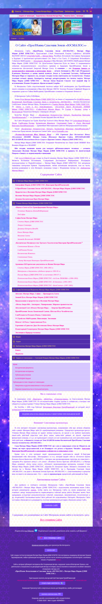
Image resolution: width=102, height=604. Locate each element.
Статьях (68, 109)
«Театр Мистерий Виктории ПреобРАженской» (36, 260)
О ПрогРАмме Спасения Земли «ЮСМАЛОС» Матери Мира (50, 188)
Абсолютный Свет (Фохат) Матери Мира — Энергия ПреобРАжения (43, 308)
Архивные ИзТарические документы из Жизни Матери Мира (40, 264)
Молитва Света (69, 16)
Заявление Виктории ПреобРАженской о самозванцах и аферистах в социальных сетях (51, 449)
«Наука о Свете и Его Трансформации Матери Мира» (36, 207)
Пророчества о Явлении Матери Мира (49, 16)
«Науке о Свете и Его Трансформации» (34, 107)
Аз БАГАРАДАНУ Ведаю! (23, 378)
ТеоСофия (21, 214)
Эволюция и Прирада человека (27, 332)
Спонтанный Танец (64, 123)
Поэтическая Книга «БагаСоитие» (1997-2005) (45, 285)
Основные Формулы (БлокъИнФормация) (33, 211)
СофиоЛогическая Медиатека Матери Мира (42, 289)
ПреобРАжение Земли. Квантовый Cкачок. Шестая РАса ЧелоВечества (44, 311)
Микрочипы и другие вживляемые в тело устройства (33, 386)
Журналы (19, 354)
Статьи (30, 221)
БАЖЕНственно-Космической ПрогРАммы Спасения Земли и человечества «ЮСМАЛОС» (51, 100)
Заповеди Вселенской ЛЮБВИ (29, 239)
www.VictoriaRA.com (60, 131)
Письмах (78, 109)
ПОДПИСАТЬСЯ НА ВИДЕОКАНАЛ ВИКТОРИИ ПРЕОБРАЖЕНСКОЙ (51, 414)
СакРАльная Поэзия (26, 123)
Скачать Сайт (51, 550)
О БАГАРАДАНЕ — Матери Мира (40, 56)
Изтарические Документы (24, 368)
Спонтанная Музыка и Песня (29, 246)
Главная (13, 38)
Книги (17, 350)
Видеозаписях (17, 112)
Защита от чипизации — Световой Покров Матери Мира (48, 358)
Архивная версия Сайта (40, 545)
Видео (18, 337)
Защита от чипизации (26, 16)
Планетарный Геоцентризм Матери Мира (42, 329)
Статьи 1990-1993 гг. (36, 268)
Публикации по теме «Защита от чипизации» (29, 382)
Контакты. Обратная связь (51, 594)
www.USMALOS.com (27, 158)
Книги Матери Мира (25, 232)
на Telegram (29, 531)
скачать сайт (51, 505)
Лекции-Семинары (24, 225)
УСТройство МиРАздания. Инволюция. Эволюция (35, 318)
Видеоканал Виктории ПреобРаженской (59, 407)
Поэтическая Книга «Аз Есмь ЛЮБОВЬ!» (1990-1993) (48, 278)
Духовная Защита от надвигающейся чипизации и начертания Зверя (51, 69)
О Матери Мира (28, 11)
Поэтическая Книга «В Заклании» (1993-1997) (45, 282)
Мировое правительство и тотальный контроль (31, 389)
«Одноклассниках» (61, 399)
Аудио (85, 109)
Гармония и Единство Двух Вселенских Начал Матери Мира (39, 325)
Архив (78, 11)
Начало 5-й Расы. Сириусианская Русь (30, 322)
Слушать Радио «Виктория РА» (52, 583)
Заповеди (79, 16)
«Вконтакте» (37, 399)
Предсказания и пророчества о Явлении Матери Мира (37, 301)
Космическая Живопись (45, 123)
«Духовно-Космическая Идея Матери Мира (33, 134)
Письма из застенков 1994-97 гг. (39, 275)
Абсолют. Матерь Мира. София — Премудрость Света (37, 294)
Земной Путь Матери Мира (36, 297)
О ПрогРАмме (58, 11)
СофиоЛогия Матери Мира (26, 218)
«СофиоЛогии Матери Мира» (48, 109)
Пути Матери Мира (37, 99)
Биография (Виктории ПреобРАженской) (42, 185)
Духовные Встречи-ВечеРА (28, 228)
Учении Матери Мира (71, 104)
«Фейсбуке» (48, 399)
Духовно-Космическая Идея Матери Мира (32, 199)
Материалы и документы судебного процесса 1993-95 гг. (39, 271)
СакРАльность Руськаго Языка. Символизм (33, 315)
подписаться (16, 409)
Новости (18, 11)
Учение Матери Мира (44, 11)
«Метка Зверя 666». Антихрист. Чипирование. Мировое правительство (43, 304)
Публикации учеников (23, 375)
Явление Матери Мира (35, 195)
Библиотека (70, 11)
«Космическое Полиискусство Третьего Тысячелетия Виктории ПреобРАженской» (55, 129)
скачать (33, 490)
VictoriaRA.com (81, 580)
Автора (58, 560)
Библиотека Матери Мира (36, 346)
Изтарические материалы (24, 371)
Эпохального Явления (41, 61)
